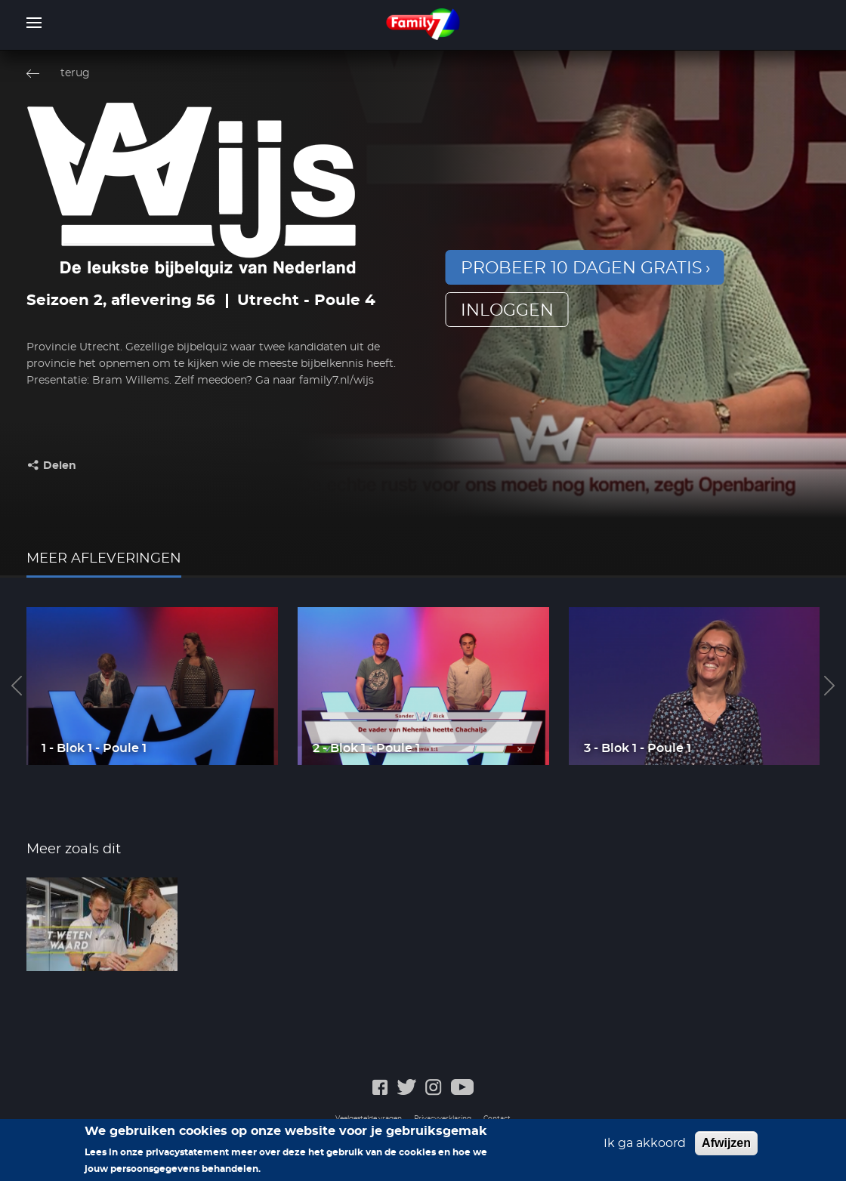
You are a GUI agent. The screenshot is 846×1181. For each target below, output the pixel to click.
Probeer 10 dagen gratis (581, 268)
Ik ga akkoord (645, 1148)
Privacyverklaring (442, 1118)
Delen (59, 466)
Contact (497, 1118)
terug (75, 73)
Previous (16, 685)
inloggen (507, 310)
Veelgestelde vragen (368, 1118)
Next (829, 685)
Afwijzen (726, 1147)
